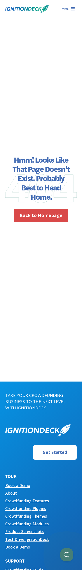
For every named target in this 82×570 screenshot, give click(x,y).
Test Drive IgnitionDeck (27, 539)
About (11, 493)
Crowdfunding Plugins (25, 508)
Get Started (55, 452)
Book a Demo (17, 485)
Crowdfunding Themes (26, 516)
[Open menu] (68, 8)
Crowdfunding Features (27, 500)
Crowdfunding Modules (27, 523)
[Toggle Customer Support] (66, 554)
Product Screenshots (24, 531)
